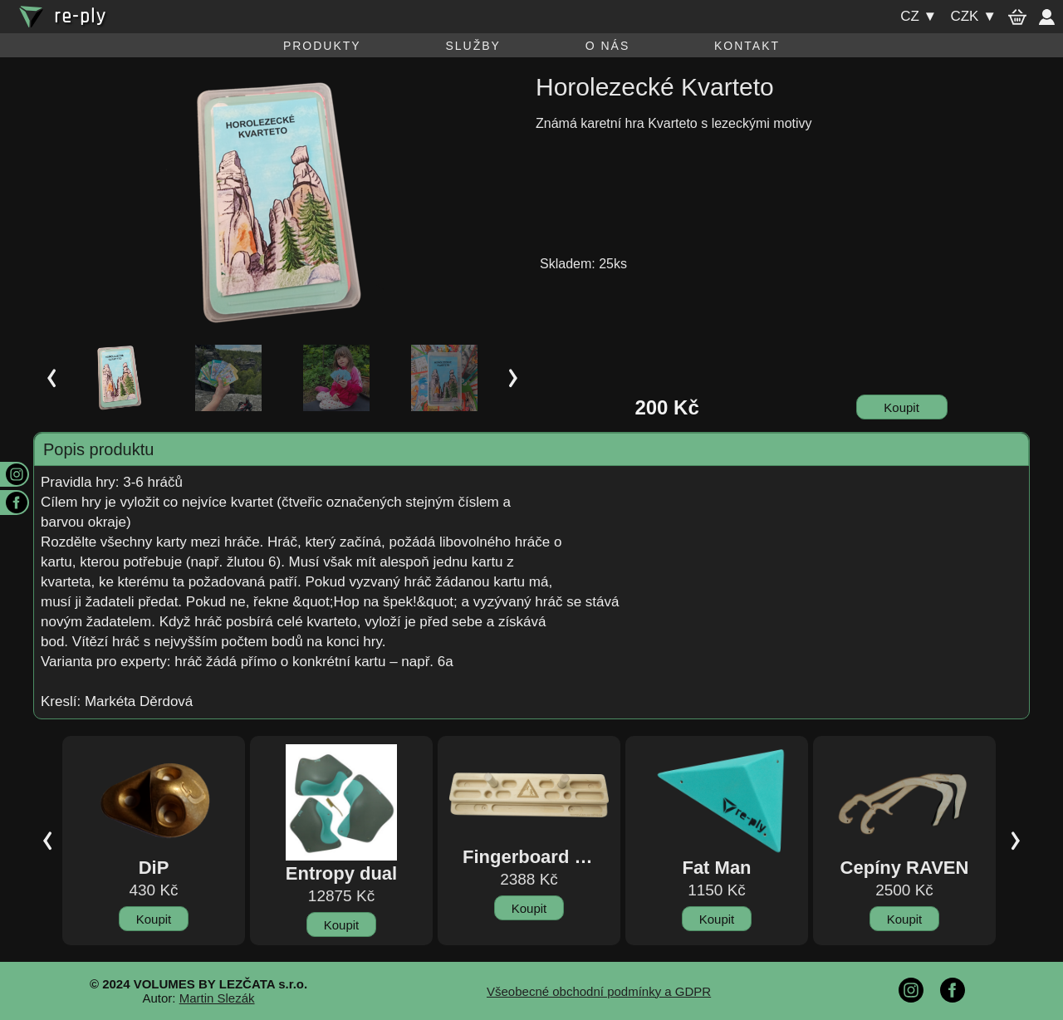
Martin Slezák (217, 998)
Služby (472, 45)
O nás (607, 45)
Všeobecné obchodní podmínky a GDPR (599, 991)
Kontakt (747, 45)
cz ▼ (918, 16)
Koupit (901, 407)
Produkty (322, 45)
